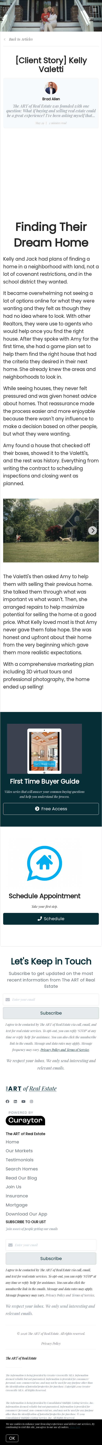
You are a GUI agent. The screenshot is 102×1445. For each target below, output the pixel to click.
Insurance (17, 1196)
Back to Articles (21, 39)
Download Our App (26, 1214)
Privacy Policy (51, 1343)
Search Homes (22, 1169)
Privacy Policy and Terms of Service (65, 1050)
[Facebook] (7, 1101)
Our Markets (19, 1151)
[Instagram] (31, 1101)
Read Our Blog (21, 1178)
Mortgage (17, 1205)
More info (75, 1427)
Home (12, 1142)
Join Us (13, 1187)
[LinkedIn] (15, 1101)
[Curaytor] (25, 1124)
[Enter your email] (55, 999)
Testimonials (19, 1160)
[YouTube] (23, 1101)
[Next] (92, 530)
